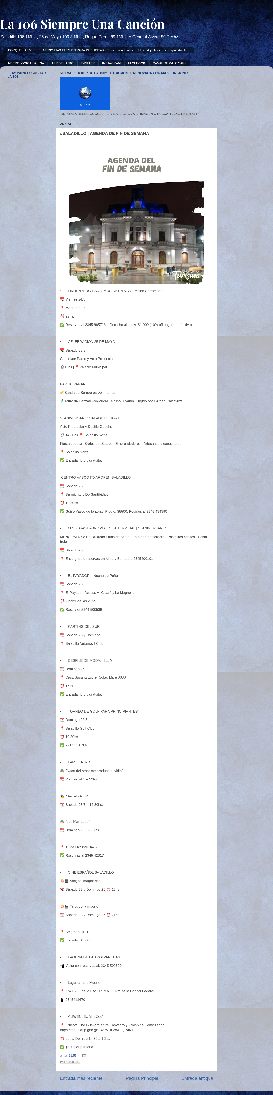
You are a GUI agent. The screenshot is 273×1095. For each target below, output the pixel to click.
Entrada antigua (197, 1078)
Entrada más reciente (81, 1078)
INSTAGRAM (111, 63)
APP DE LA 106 (62, 63)
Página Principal (142, 1078)
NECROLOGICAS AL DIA (26, 63)
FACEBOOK (136, 63)
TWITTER (88, 63)
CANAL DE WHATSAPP (170, 63)
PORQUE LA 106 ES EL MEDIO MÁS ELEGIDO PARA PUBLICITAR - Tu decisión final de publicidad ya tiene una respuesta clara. (99, 50)
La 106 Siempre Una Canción (82, 23)
